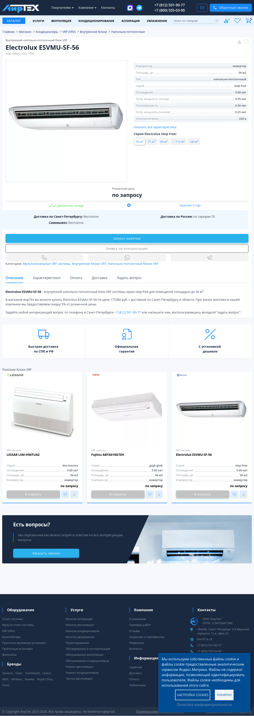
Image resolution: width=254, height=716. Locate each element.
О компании (137, 619)
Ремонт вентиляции (79, 667)
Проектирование (77, 643)
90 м (164, 142)
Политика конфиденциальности (204, 704)
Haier (18, 673)
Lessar (47, 673)
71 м (151, 142)
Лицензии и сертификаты (146, 637)
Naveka (29, 679)
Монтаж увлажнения (80, 637)
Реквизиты (136, 643)
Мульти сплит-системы (18, 625)
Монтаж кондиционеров (82, 631)
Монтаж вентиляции (80, 625)
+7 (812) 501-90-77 (169, 5)
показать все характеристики (155, 127)
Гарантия (135, 667)
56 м (139, 142)
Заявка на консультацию (127, 248)
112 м (178, 142)
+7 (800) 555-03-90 (169, 10)
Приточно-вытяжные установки (24, 643)
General (7, 673)
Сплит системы (12, 619)
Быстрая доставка (43, 346)
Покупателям (61, 7)
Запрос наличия (127, 238)
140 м (193, 142)
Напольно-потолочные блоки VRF (133, 264)
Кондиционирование (96, 21)
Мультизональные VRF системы (46, 264)
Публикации (137, 685)
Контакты (108, 7)
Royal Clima (45, 679)
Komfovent (32, 673)
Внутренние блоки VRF (89, 264)
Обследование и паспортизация (88, 649)
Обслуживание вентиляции (85, 655)
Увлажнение (157, 21)
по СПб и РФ (44, 351)
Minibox (16, 679)
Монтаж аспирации (79, 619)
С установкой (210, 346)
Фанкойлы (9, 655)
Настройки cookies (192, 695)
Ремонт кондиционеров (82, 673)
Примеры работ (140, 625)
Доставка (135, 673)
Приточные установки (17, 649)
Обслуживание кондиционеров (87, 661)
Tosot (5, 685)
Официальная (126, 346)
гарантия (127, 351)
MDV (5, 679)
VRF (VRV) (8, 631)
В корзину (33, 494)
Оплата (134, 679)
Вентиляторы (11, 637)
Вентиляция (61, 21)
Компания (86, 7)
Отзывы (134, 631)
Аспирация (130, 21)
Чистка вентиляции (79, 678)
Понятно (224, 695)
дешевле (210, 351)
